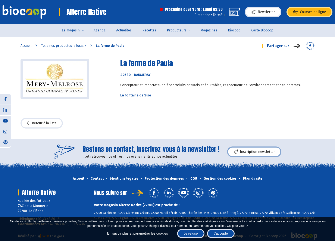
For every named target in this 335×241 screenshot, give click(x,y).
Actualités (124, 30)
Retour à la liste (41, 123)
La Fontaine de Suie (135, 95)
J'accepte (221, 233)
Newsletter (263, 12)
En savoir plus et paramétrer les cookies (137, 233)
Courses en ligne (309, 12)
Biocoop (234, 30)
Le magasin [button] (71, 30)
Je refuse (191, 233)
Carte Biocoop (262, 30)
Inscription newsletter (254, 152)
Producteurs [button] (177, 30)
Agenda (100, 30)
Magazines (208, 30)
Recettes (149, 30)
